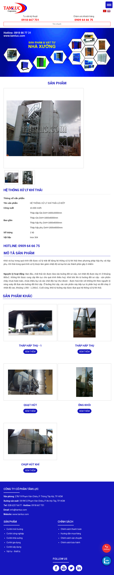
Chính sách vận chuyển (71, 538)
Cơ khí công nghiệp (15, 533)
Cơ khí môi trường (15, 529)
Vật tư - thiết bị (13, 551)
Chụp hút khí (30, 464)
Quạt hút (30, 405)
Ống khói (84, 405)
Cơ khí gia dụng (14, 542)
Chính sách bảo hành (70, 542)
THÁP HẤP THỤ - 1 (30, 345)
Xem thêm (30, 351)
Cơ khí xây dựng (14, 547)
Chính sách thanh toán (71, 529)
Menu (109, 4)
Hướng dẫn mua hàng (71, 533)
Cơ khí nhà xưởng (15, 538)
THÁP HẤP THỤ (84, 345)
